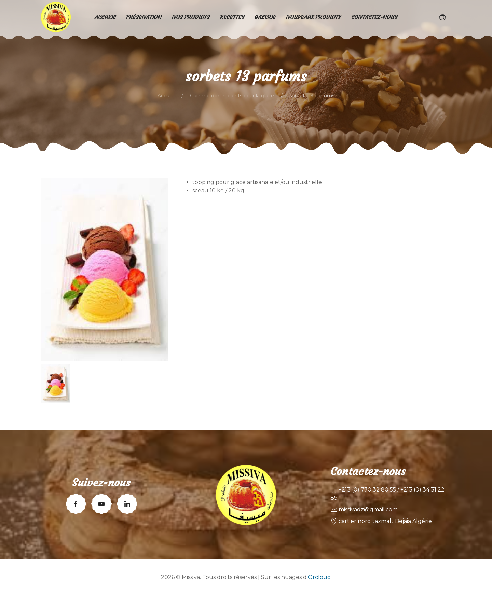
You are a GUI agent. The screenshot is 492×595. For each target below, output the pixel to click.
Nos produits (191, 17)
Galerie (265, 17)
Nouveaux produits (313, 17)
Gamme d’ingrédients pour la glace (232, 96)
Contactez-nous (374, 17)
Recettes (232, 17)
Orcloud (319, 577)
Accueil (166, 96)
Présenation (144, 17)
